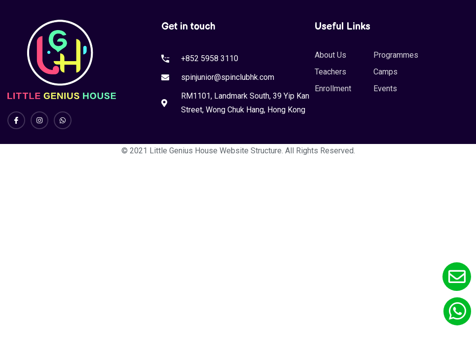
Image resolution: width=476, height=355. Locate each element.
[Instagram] (39, 120)
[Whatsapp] (63, 120)
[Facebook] (16, 120)
